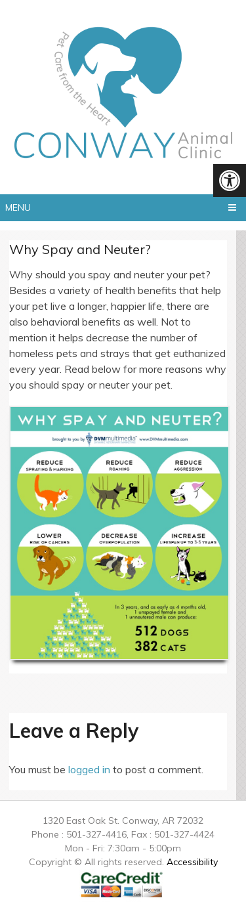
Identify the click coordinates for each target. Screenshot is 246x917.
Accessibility (192, 862)
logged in (89, 769)
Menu (18, 207)
